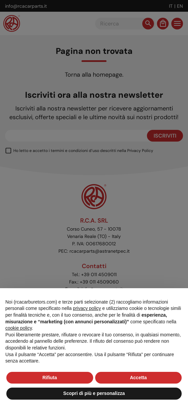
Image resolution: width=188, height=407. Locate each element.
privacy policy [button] (87, 308)
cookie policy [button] (18, 328)
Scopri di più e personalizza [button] (94, 393)
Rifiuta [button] (49, 377)
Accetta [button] (138, 377)
